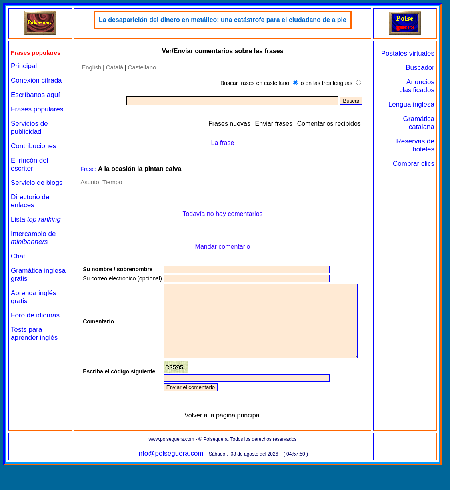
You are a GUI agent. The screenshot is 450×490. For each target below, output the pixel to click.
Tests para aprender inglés (34, 333)
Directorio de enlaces (30, 201)
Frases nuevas (229, 123)
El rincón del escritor (29, 164)
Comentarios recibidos (329, 123)
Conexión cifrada (36, 80)
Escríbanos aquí (35, 95)
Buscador (420, 67)
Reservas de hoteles (415, 145)
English (91, 67)
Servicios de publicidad (29, 127)
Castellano (142, 67)
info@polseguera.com (170, 478)
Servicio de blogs (36, 182)
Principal (24, 66)
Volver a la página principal (222, 439)
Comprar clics (413, 163)
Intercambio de (33, 238)
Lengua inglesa (411, 104)
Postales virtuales (407, 53)
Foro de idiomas (35, 315)
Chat (18, 256)
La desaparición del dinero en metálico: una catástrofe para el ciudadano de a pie (222, 19)
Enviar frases (273, 123)
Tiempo (112, 182)
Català (114, 67)
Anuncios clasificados (416, 86)
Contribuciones (33, 146)
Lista (36, 219)
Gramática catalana (418, 123)
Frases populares (37, 109)
